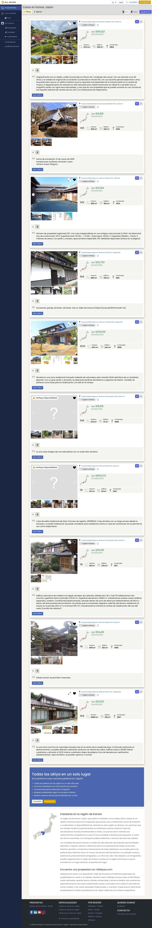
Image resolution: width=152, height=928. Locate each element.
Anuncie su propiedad (69, 918)
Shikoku (91, 916)
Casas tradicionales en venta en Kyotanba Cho (98, 104)
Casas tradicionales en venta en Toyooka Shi (97, 322)
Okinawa (91, 920)
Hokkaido (91, 906)
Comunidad (8, 13)
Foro (8, 18)
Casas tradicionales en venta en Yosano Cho (97, 22)
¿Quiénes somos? (12, 46)
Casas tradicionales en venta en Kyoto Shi (96, 466)
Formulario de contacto (126, 914)
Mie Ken (117, 178)
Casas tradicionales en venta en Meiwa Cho (97, 178)
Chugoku (98, 913)
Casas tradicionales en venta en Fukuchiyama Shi (99, 396)
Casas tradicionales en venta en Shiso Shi (96, 252)
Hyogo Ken (117, 252)
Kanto (90, 910)
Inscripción (145, 2)
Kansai (90, 913)
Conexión (133, 2)
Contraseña (11, 36)
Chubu (97, 910)
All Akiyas (121, 906)
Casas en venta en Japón (69, 906)
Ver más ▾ (37, 95)
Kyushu (99, 916)
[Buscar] (145, 12)
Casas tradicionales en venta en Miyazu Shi (97, 622)
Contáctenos (10, 42)
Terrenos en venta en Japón (70, 913)
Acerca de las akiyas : (41, 906)
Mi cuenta (7, 23)
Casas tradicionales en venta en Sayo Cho (96, 692)
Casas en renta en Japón (69, 910)
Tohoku (100, 906)
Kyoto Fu (118, 22)
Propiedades (8, 7)
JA (141, 22)
